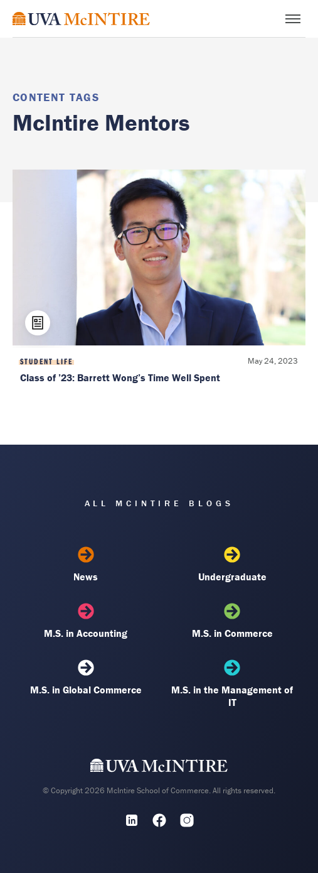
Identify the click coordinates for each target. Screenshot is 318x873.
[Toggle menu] (292, 18)
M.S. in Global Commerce (86, 677)
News (86, 564)
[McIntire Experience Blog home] (81, 18)
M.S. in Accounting (86, 621)
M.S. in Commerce (232, 621)
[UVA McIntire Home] (159, 768)
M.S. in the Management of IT (232, 683)
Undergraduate (232, 564)
